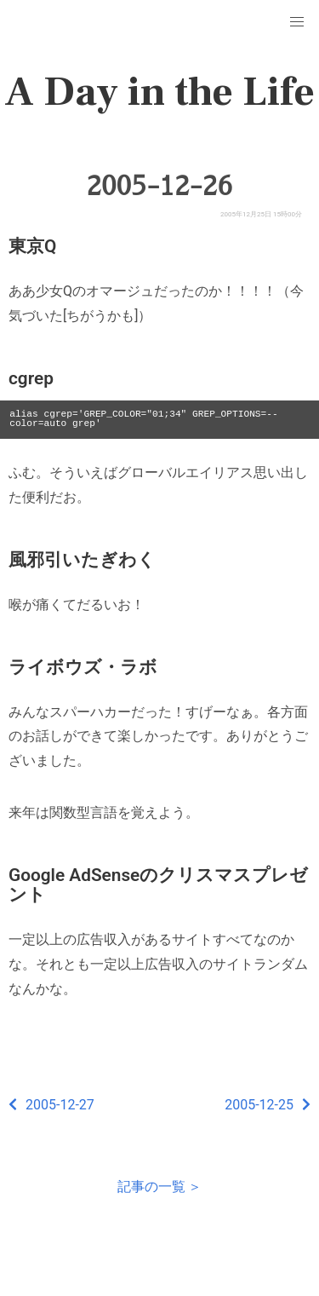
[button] (297, 22)
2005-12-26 (159, 185)
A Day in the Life (159, 92)
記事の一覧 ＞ (159, 1186)
